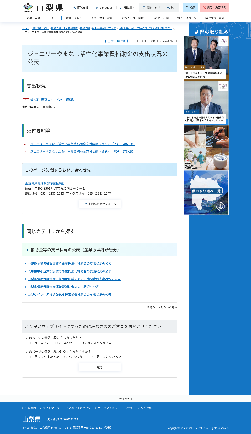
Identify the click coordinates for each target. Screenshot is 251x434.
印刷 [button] (123, 41)
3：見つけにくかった (106, 356)
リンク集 (146, 408)
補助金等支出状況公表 (104, 28)
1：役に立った (39, 342)
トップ (25, 28)
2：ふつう (66, 342)
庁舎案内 (30, 408)
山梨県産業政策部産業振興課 (45, 183)
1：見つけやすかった (44, 356)
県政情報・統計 (40, 28)
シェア (109, 41)
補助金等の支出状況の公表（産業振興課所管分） (145, 28)
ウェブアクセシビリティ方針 (116, 408)
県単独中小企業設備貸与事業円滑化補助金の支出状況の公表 (69, 271)
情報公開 (85, 28)
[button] (81, 7)
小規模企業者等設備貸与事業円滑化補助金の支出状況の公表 (69, 263)
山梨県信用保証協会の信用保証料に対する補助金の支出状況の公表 (74, 279)
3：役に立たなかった (97, 342)
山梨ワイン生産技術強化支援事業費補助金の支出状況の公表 (69, 294)
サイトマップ (51, 408)
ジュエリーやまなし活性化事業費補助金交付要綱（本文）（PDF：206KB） (82, 144)
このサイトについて (78, 408)
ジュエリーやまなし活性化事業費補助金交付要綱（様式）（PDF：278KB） (82, 151)
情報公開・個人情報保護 (64, 28)
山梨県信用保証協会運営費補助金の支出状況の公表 (63, 286)
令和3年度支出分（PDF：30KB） (53, 99)
